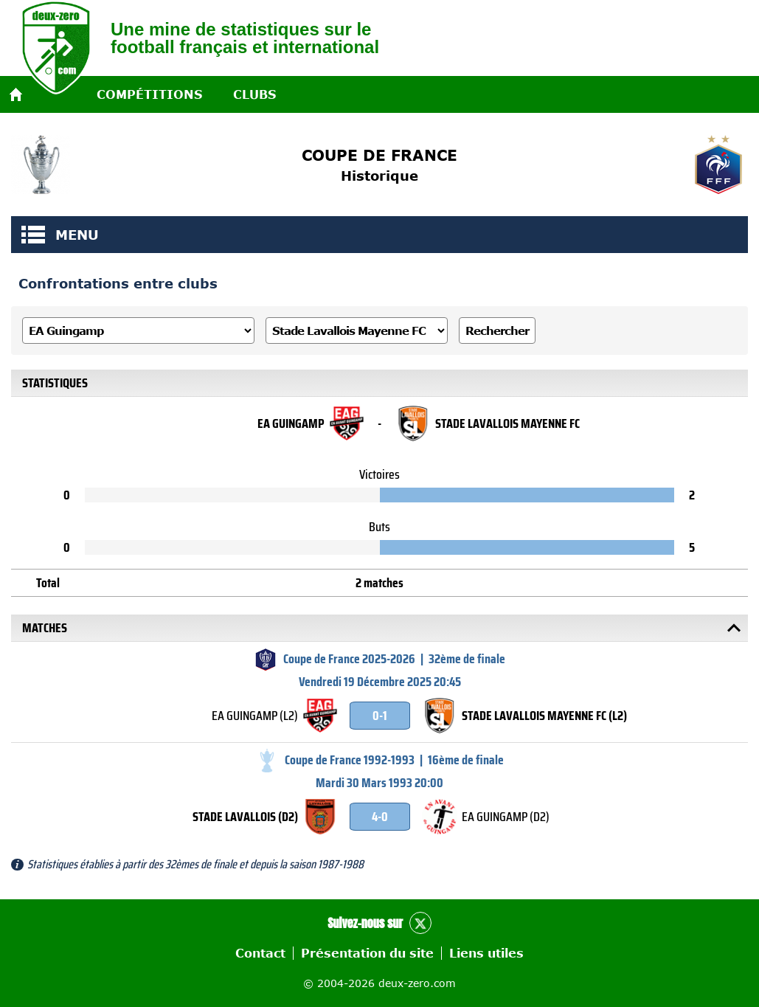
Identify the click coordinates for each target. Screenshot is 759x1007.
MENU (33, 234)
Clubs (254, 94)
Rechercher (497, 330)
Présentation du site (367, 953)
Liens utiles (486, 953)
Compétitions (149, 94)
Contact (260, 953)
